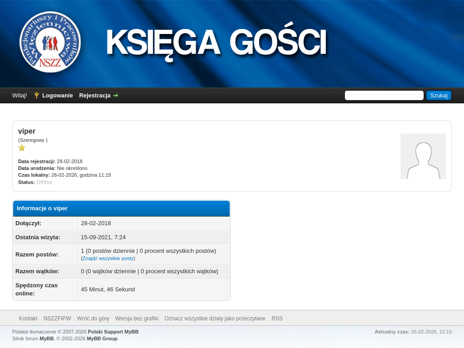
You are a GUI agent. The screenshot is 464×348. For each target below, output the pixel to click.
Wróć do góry (93, 318)
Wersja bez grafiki (137, 318)
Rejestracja (95, 95)
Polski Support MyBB (113, 331)
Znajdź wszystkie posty (107, 258)
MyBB (47, 338)
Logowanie (57, 95)
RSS (277, 318)
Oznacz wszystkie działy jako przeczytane (215, 318)
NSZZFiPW (57, 318)
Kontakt (28, 318)
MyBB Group (102, 338)
